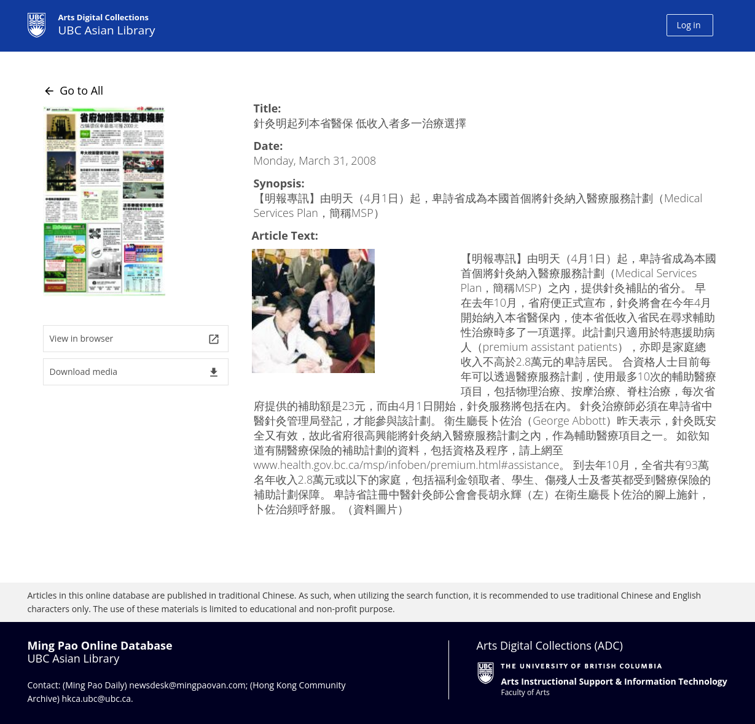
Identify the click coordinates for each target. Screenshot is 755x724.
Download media (135, 372)
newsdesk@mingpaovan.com (187, 685)
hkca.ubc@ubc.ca (96, 698)
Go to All (73, 90)
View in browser (135, 338)
